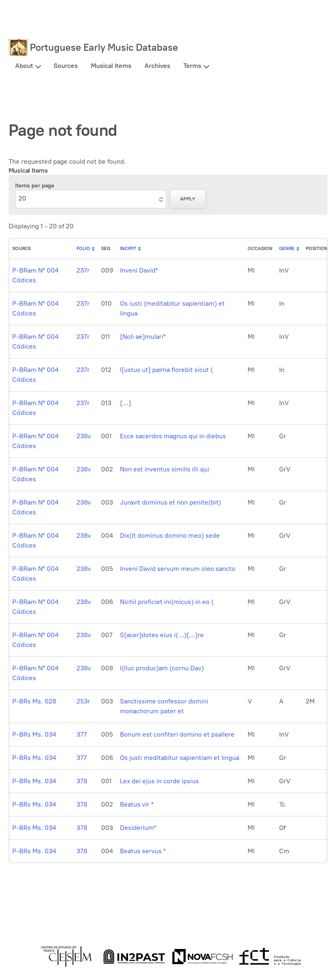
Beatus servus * (143, 851)
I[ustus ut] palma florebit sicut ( (166, 370)
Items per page (34, 185)
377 (82, 734)
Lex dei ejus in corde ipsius (159, 781)
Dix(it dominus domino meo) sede (170, 535)
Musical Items (111, 66)
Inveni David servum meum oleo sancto (177, 569)
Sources (66, 66)
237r (83, 270)
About (24, 66)
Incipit (128, 248)
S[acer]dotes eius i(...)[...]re (162, 635)
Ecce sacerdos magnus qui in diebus (173, 436)
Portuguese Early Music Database (104, 47)
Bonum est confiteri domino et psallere (177, 734)
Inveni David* (139, 270)
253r (83, 701)
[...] (125, 403)
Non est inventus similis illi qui (164, 469)
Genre (287, 248)
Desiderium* (138, 828)
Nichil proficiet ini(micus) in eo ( (167, 602)
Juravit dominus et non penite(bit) (170, 502)
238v (84, 436)
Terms (192, 66)
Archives (157, 66)
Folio (83, 248)
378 (82, 781)
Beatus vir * (136, 804)
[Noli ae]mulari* (143, 336)
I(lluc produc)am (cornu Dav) (162, 668)
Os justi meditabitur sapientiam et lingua (179, 758)
